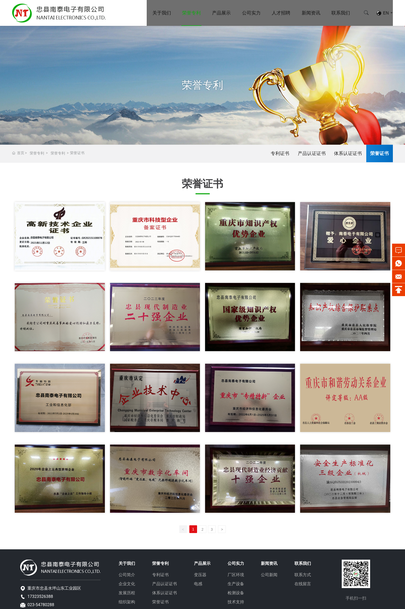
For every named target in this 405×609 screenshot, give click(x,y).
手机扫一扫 (356, 602)
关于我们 (161, 13)
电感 (198, 583)
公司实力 (251, 13)
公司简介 (127, 574)
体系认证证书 (348, 154)
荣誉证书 (379, 154)
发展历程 (127, 592)
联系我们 (340, 13)
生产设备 (236, 583)
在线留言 (302, 583)
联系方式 (302, 574)
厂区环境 (236, 574)
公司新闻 (269, 574)
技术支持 (236, 601)
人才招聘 (281, 13)
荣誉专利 (191, 13)
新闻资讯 (311, 13)
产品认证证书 (312, 154)
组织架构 (127, 601)
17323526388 (40, 596)
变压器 (200, 574)
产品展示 (221, 13)
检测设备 (236, 592)
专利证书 (280, 154)
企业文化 (127, 583)
